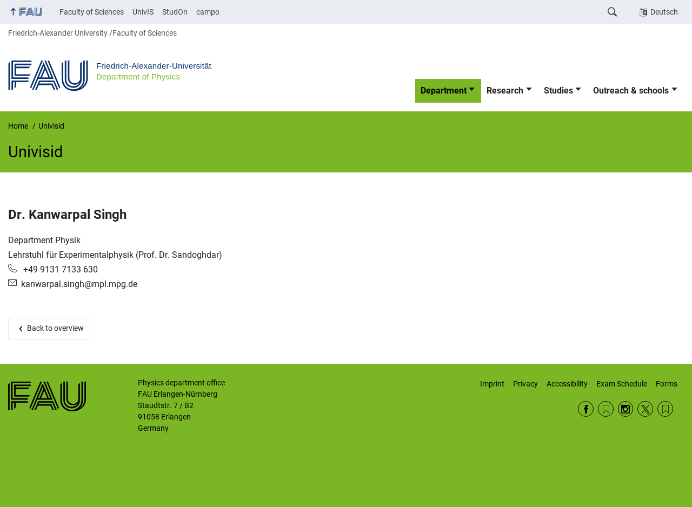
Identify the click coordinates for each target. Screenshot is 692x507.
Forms (666, 383)
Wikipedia (665, 409)
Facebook (586, 409)
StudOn (175, 12)
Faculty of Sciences (91, 12)
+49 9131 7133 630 (59, 269)
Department (444, 90)
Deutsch (664, 12)
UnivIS (143, 12)
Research (505, 90)
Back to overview (55, 328)
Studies (558, 90)
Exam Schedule (621, 383)
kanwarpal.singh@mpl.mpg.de (79, 284)
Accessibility (567, 383)
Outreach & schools (631, 90)
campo (207, 12)
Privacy (525, 383)
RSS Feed (606, 409)
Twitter (645, 409)
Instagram (626, 409)
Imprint (492, 383)
